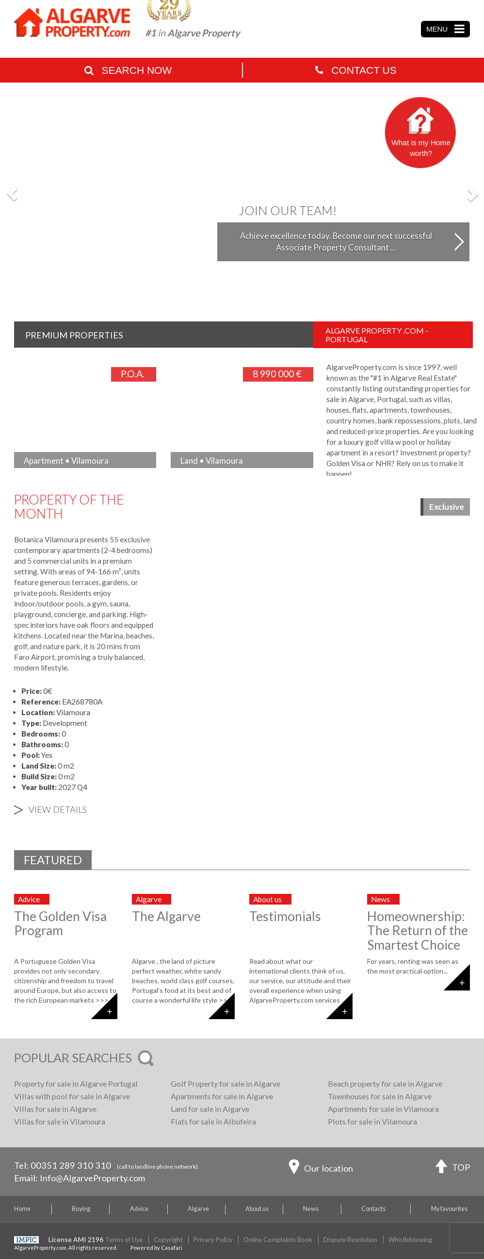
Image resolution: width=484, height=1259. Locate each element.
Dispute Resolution (350, 1239)
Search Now (128, 70)
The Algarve (166, 916)
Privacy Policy (213, 1239)
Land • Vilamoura (211, 460)
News (311, 1208)
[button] (12, 193)
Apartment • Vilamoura (66, 460)
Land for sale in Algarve (210, 1108)
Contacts (373, 1208)
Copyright (168, 1239)
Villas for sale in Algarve (55, 1108)
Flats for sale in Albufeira (213, 1121)
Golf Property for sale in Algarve (225, 1083)
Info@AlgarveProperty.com (92, 1178)
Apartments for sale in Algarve (222, 1096)
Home (22, 1208)
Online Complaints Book (277, 1239)
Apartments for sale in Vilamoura (383, 1108)
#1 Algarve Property (192, 32)
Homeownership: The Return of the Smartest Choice (417, 930)
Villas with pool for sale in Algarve (72, 1096)
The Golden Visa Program (60, 923)
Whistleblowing (410, 1239)
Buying (81, 1208)
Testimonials (285, 916)
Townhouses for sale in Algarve (380, 1096)
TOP (453, 1168)
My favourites (449, 1208)
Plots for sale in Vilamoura (372, 1121)
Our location (321, 1169)
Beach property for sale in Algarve (385, 1083)
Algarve (198, 1208)
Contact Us (355, 70)
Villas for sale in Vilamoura (59, 1121)
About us (257, 1208)
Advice (139, 1208)
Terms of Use (124, 1239)
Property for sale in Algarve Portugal (76, 1083)
